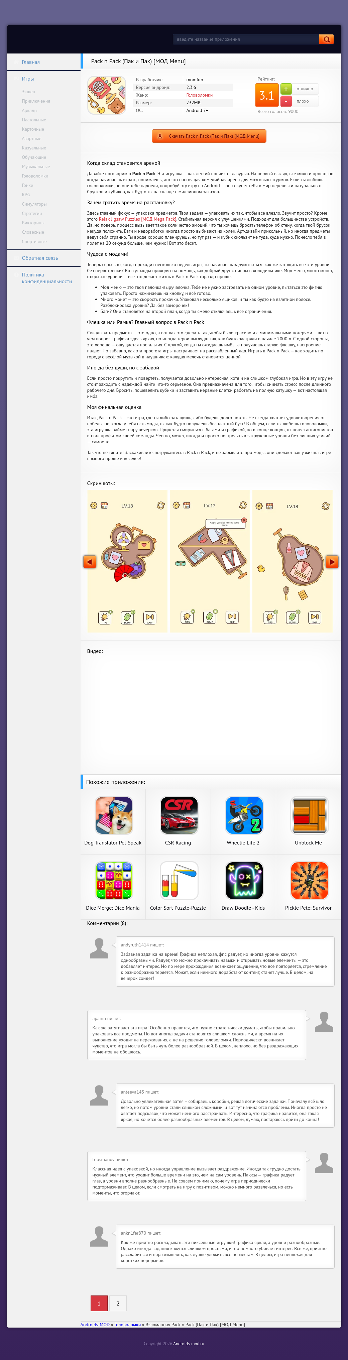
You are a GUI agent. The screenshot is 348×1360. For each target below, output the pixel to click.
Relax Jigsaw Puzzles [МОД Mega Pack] (138, 219)
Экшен (28, 92)
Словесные (33, 232)
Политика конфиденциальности (42, 278)
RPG (26, 195)
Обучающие (34, 157)
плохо (294, 101)
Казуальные (34, 148)
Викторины (33, 223)
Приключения (36, 101)
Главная (26, 62)
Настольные (34, 120)
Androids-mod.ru (188, 1344)
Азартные (31, 138)
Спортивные (34, 241)
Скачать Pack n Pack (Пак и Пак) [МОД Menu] (214, 136)
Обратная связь (35, 257)
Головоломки (35, 176)
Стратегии (32, 213)
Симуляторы (34, 204)
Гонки (27, 185)
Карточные (33, 129)
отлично (296, 89)
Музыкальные (36, 166)
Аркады (29, 110)
